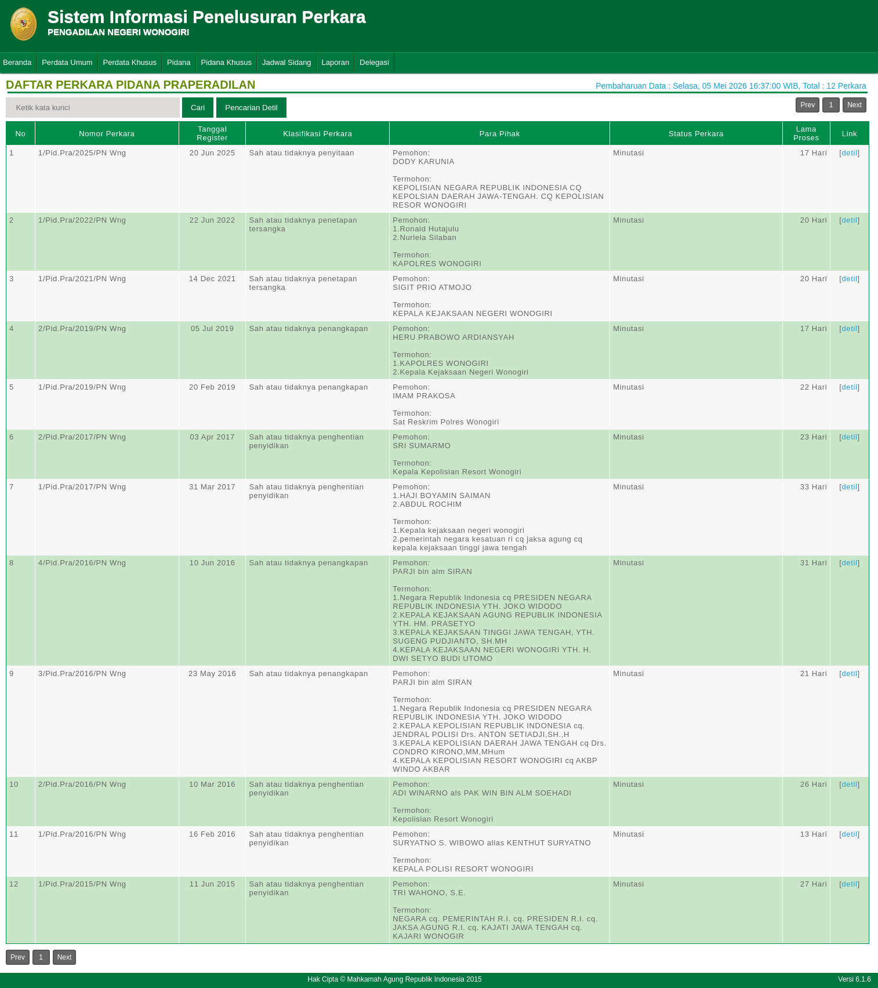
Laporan (336, 62)
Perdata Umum (67, 62)
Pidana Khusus (226, 62)
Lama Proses (806, 133)
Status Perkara (696, 133)
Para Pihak (500, 133)
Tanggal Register (212, 133)
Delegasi (374, 62)
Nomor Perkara (107, 133)
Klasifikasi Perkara (317, 133)
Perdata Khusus (130, 62)
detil (849, 152)
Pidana (178, 62)
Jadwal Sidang (286, 62)
